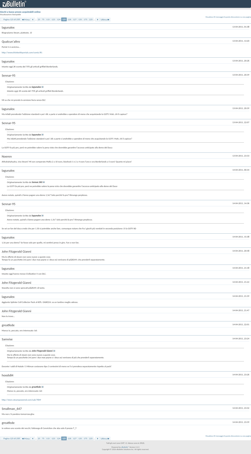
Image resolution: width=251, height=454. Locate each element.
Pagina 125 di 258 (11, 19)
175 (85, 19)
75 (43, 19)
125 (64, 19)
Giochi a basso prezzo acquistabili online (20, 11)
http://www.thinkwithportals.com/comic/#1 (22, 52)
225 (91, 19)
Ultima (105, 19)
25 (39, 19)
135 (80, 19)
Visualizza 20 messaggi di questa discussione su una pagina (228, 17)
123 (53, 19)
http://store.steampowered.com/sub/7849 (21, 399)
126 (69, 19)
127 (75, 19)
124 (58, 19)
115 (48, 19)
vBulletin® (125, 447)
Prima (26, 19)
